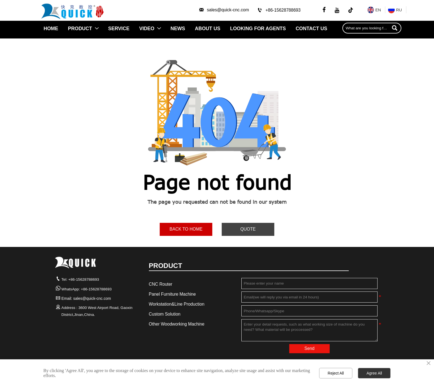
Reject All (336, 373)
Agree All (374, 373)
